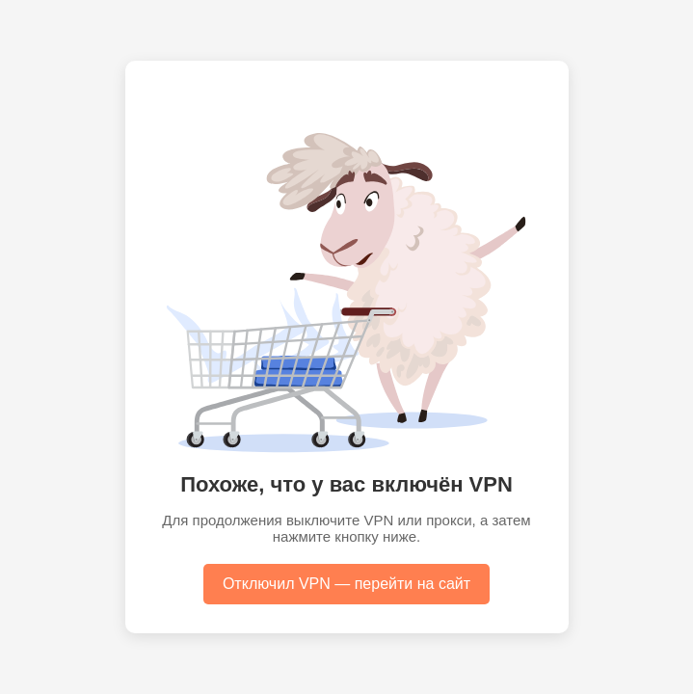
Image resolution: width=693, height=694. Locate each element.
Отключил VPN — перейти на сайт (346, 583)
